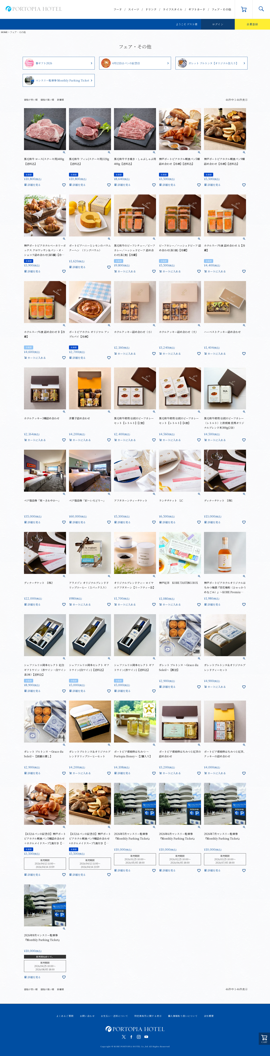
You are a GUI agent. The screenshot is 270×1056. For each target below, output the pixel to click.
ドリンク (151, 9)
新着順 (60, 99)
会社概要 (209, 1015)
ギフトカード (196, 9)
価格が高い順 (47, 99)
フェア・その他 (221, 9)
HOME (4, 32)
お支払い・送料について (114, 1015)
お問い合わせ (87, 1015)
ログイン (218, 24)
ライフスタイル (172, 9)
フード (117, 9)
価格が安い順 (31, 99)
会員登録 (252, 24)
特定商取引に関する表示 (148, 1015)
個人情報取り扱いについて (183, 1015)
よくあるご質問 (65, 1015)
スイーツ (133, 9)
